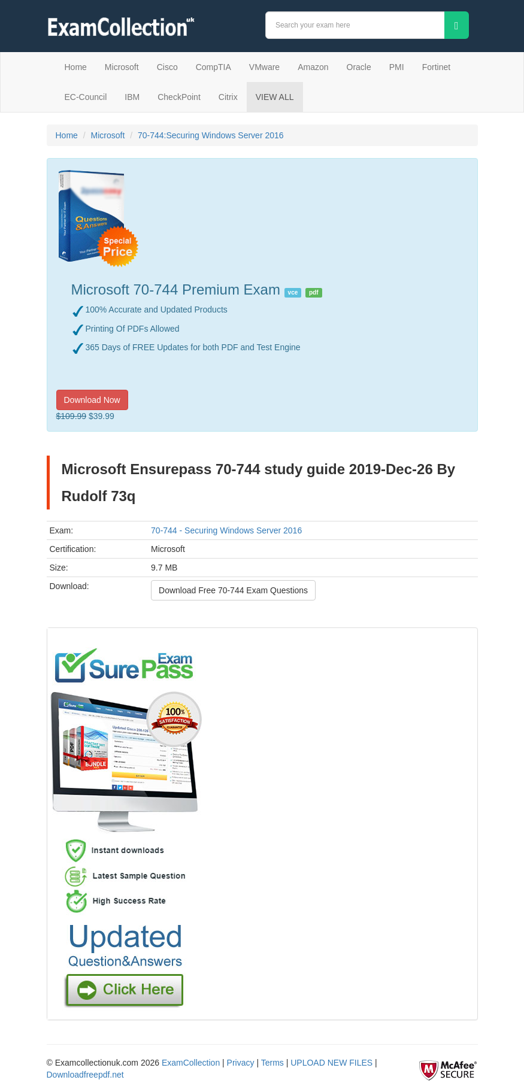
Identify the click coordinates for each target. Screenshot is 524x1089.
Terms (272, 1062)
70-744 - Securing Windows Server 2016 (226, 530)
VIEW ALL (275, 97)
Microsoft (122, 67)
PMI (396, 67)
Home (76, 67)
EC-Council (86, 97)
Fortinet (436, 67)
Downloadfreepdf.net (85, 1074)
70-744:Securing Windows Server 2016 (211, 135)
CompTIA (213, 67)
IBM (132, 97)
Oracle (359, 67)
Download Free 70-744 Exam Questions (233, 590)
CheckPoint (179, 97)
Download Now (92, 400)
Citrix (228, 97)
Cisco (167, 67)
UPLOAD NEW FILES (331, 1062)
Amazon (313, 67)
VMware (264, 67)
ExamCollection (191, 1062)
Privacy (241, 1062)
